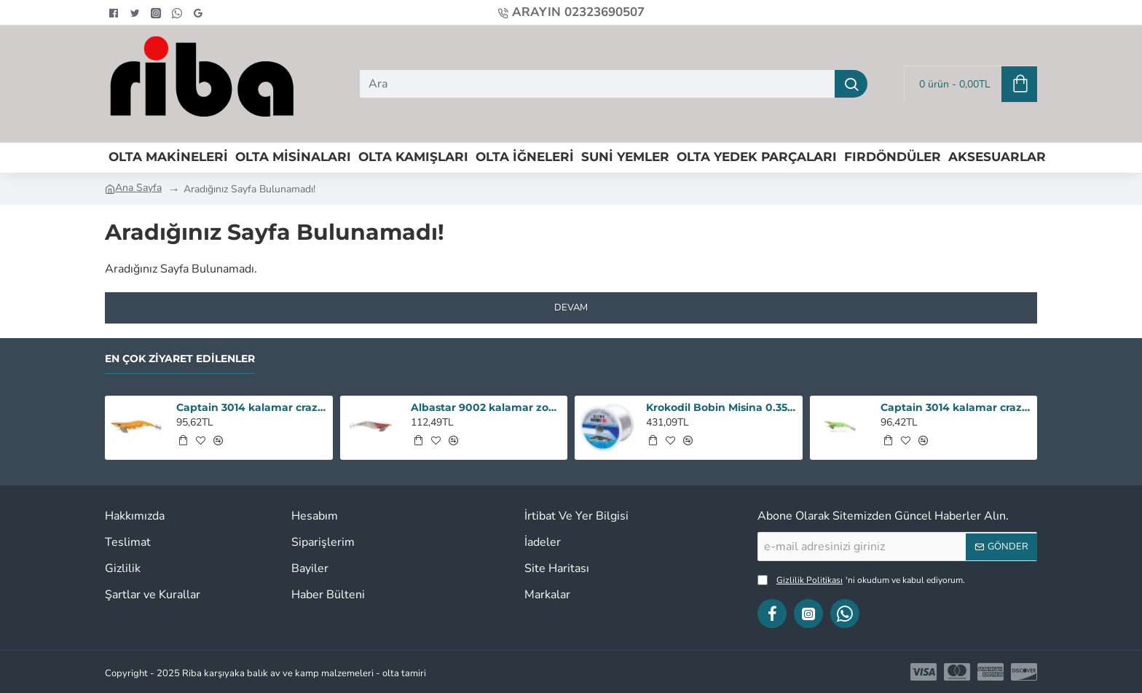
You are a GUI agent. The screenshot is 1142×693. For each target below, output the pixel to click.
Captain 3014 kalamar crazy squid (252, 407)
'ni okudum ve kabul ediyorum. (861, 580)
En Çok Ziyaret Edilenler (180, 359)
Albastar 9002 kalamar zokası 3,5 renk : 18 (486, 407)
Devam (571, 307)
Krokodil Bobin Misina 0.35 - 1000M (722, 407)
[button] (183, 440)
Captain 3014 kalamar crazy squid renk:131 (956, 407)
